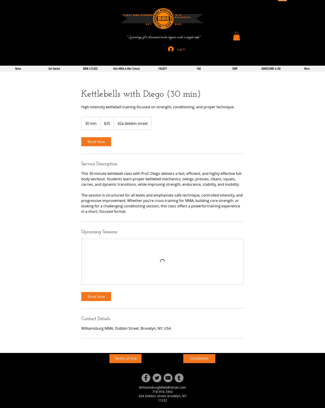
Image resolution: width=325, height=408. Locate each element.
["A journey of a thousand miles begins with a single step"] (163, 37)
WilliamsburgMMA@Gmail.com (162, 387)
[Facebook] (146, 377)
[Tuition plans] (282, 0)
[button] (178, 24)
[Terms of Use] (125, 358)
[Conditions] (199, 358)
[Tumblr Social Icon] (179, 377)
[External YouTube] (70, 376)
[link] (96, 141)
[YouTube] (168, 377)
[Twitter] (157, 377)
